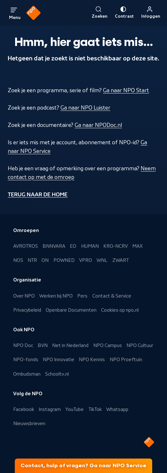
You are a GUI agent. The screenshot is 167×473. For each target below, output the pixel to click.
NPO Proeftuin (126, 359)
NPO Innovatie (58, 359)
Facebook (23, 409)
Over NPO (24, 296)
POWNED (64, 260)
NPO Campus (107, 345)
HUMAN (90, 246)
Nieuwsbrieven (29, 423)
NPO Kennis (92, 359)
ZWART (120, 260)
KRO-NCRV (115, 246)
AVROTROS (25, 246)
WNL (102, 260)
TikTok (95, 409)
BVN (43, 345)
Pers (82, 296)
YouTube (74, 409)
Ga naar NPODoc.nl (98, 125)
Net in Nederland (70, 345)
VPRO (85, 260)
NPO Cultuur (139, 345)
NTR (32, 260)
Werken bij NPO (56, 296)
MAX (137, 246)
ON (45, 260)
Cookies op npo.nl (120, 310)
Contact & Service (111, 296)
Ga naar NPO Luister (85, 108)
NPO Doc (23, 345)
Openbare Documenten (71, 310)
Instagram (50, 409)
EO (73, 246)
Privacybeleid (27, 310)
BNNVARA (53, 246)
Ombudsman (27, 374)
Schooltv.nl (57, 374)
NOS (18, 260)
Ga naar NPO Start (126, 90)
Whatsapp (117, 409)
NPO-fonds (25, 359)
